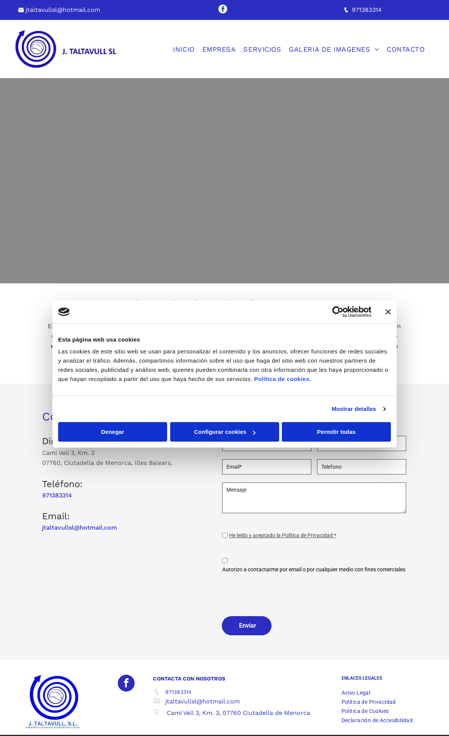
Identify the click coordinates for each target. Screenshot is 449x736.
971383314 (367, 9)
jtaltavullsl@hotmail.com (63, 9)
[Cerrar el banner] (388, 311)
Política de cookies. (282, 379)
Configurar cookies (224, 432)
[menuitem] (187, 49)
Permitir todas (336, 432)
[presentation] (280, 593)
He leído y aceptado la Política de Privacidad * (282, 535)
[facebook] (222, 10)
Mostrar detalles (354, 409)
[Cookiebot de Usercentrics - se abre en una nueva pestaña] (337, 311)
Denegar (112, 432)
